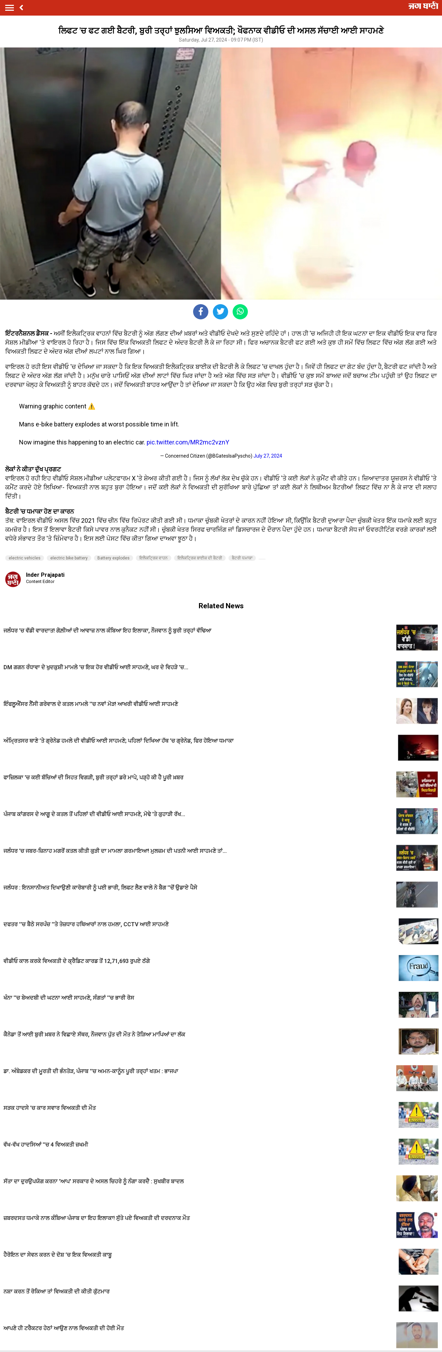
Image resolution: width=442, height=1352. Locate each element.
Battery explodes (113, 558)
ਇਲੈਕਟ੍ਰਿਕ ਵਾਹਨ (153, 558)
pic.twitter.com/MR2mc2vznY (188, 442)
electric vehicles (25, 558)
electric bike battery (69, 558)
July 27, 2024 (267, 456)
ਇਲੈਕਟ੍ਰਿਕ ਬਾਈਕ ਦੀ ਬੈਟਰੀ (199, 558)
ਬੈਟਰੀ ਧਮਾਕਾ (242, 558)
